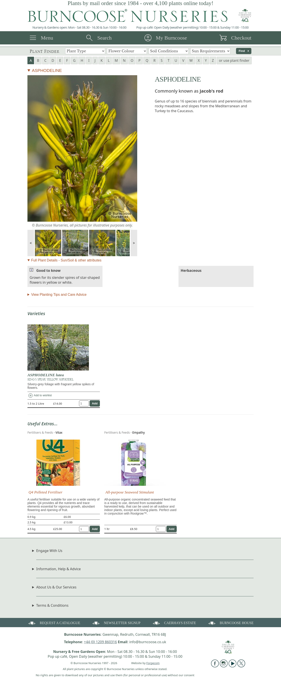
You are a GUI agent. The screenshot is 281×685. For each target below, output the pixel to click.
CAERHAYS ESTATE (174, 622)
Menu (47, 38)
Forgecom (153, 663)
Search (104, 38)
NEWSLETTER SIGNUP (116, 622)
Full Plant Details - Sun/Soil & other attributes (66, 260)
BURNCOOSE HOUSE (230, 622)
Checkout (241, 38)
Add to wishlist (40, 396)
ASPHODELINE (47, 70)
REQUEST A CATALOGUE (53, 622)
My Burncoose (171, 38)
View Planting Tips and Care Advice (58, 294)
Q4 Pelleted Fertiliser (45, 492)
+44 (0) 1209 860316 (100, 641)
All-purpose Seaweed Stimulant (129, 492)
